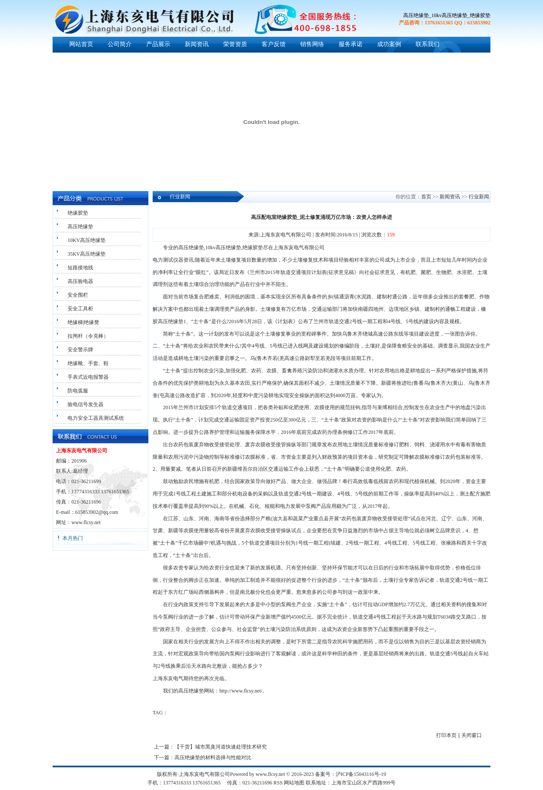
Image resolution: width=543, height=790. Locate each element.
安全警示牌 (80, 350)
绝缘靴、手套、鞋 (88, 363)
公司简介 (120, 44)
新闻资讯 (197, 44)
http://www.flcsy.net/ (240, 691)
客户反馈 (274, 44)
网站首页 (81, 44)
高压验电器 (80, 281)
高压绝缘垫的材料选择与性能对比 (212, 758)
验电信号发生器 (85, 404)
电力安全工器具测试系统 (96, 418)
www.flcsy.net (85, 522)
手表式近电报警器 (88, 377)
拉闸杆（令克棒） (88, 336)
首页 (426, 197)
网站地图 (294, 783)
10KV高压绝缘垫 (87, 240)
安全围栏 (78, 295)
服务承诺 (351, 44)
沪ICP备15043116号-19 (361, 774)
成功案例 (389, 44)
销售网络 (312, 44)
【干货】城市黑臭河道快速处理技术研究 (220, 747)
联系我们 (428, 44)
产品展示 (158, 44)
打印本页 (446, 735)
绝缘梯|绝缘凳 (83, 322)
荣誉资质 (235, 44)
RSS (278, 783)
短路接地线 (80, 268)
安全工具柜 (80, 309)
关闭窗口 (471, 735)
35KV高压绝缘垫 (87, 254)
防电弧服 (78, 391)
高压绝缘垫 (80, 227)
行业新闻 (479, 197)
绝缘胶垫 (78, 213)
